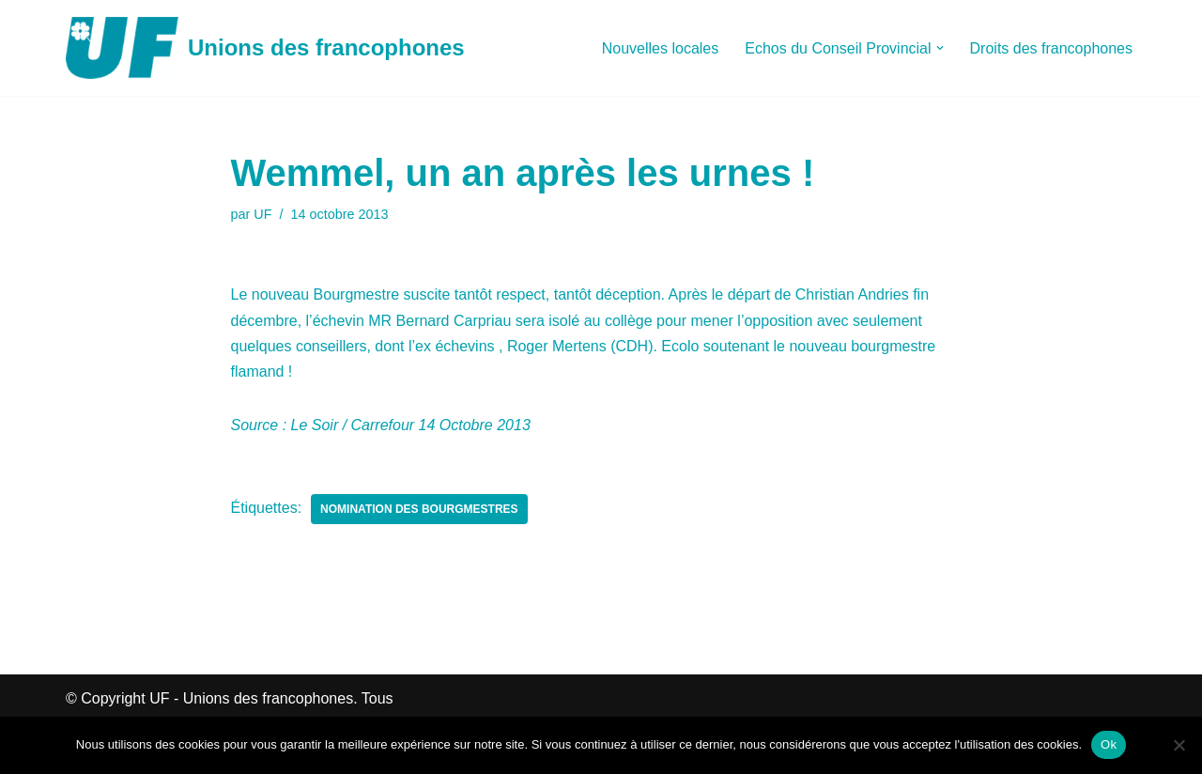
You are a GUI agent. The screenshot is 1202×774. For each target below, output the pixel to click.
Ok (1109, 744)
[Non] (1178, 744)
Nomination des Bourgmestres (418, 509)
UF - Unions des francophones (251, 698)
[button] (940, 48)
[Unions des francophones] (265, 48)
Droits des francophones (1051, 48)
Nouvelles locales (660, 48)
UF (262, 214)
